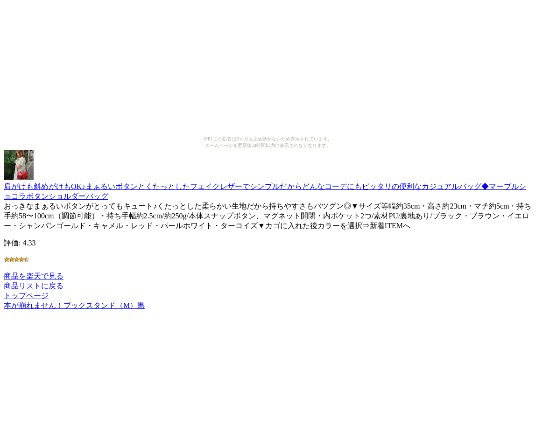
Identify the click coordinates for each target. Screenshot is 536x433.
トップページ (26, 296)
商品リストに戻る (33, 286)
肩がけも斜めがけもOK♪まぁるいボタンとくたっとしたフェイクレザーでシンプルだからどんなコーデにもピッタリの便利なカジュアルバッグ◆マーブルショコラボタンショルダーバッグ (265, 187)
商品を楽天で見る (33, 276)
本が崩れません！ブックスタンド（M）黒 (74, 305)
